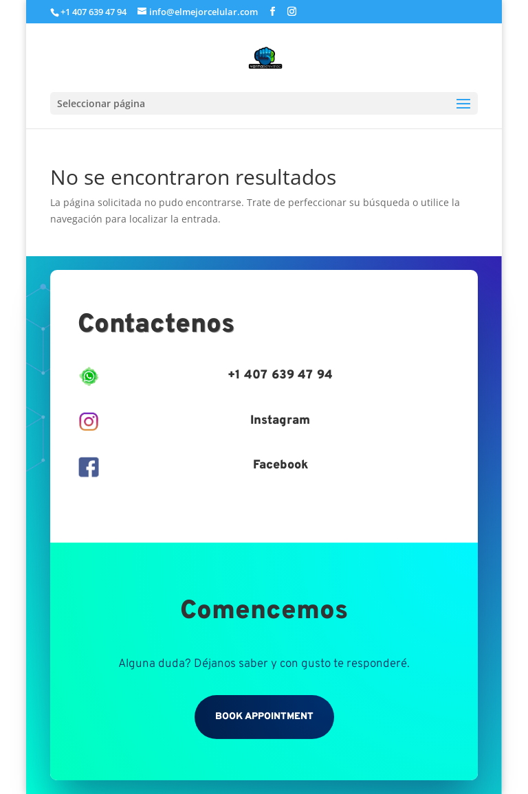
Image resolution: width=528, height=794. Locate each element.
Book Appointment (264, 717)
